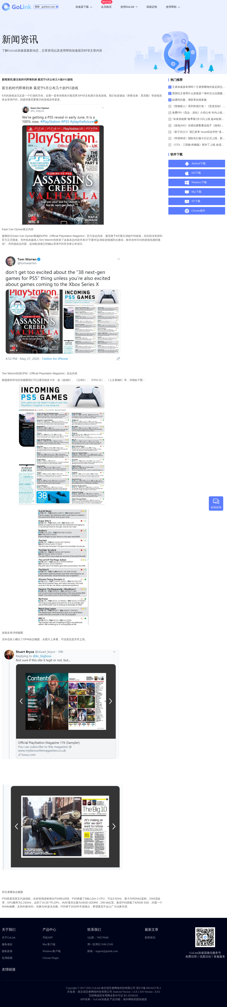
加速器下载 (83, 6)
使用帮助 (173, 6)
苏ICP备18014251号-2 (148, 988)
